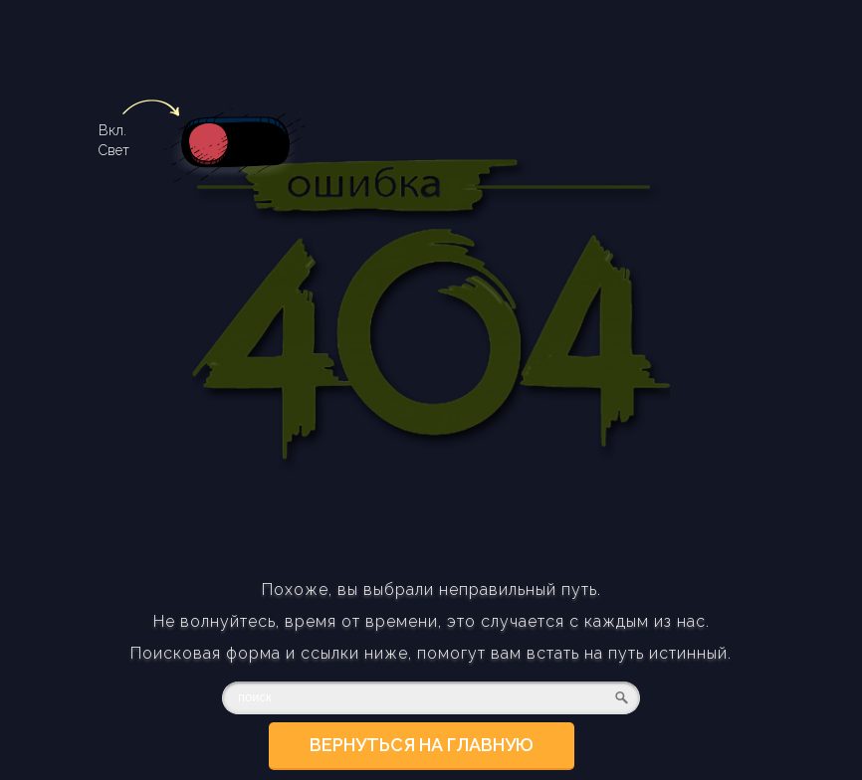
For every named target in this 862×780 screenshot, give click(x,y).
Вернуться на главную (422, 744)
